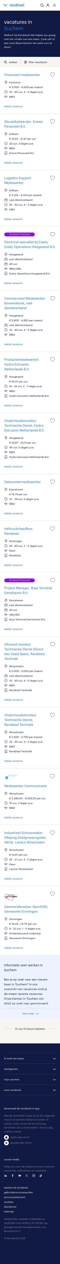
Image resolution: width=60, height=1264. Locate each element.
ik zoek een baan (14, 1058)
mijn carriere (11, 1079)
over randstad (12, 1089)
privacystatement (14, 1197)
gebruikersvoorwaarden (18, 1192)
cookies (8, 1201)
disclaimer (10, 1206)
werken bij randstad (16, 1187)
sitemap (9, 1211)
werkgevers (11, 1068)
